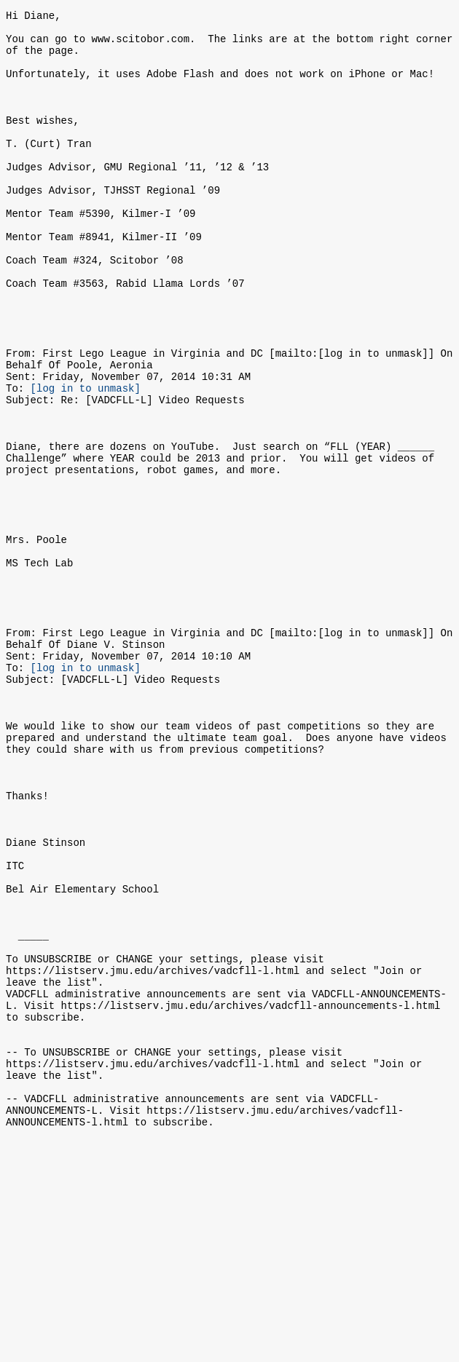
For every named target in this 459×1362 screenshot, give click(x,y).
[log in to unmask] (86, 460)
